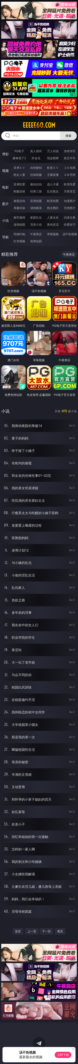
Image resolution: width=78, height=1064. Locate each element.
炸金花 (36, 158)
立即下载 (63, 1055)
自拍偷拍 (36, 168)
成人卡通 (53, 184)
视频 (5, 170)
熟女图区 (53, 208)
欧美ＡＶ (53, 168)
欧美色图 (53, 201)
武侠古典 (70, 217)
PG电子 (19, 151)
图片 (5, 204)
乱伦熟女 (53, 191)
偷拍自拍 (36, 184)
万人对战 (53, 151)
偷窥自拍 (19, 201)
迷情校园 (19, 224)
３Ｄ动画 (70, 168)
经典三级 (36, 191)
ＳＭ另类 (70, 175)
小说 (5, 220)
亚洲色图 (36, 201)
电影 (5, 187)
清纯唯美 (36, 208)
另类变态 (70, 191)
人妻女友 (53, 217)
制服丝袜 (19, 191)
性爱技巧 (70, 224)
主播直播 (53, 175)
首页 (18, 931)
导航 (5, 237)
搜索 (68, 136)
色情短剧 (36, 241)
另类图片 (70, 208)
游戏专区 (70, 151)
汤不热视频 (69, 234)
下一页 (46, 931)
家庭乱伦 (36, 217)
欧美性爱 (70, 184)
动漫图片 (70, 201)
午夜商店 (36, 234)
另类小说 (36, 224)
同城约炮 (19, 234)
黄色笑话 (53, 224)
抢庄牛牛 (70, 158)
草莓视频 (53, 234)
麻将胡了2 (19, 158)
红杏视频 (19, 241)
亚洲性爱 (19, 184)
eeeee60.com (39, 125)
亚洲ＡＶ (19, 168)
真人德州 (36, 151)
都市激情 (19, 217)
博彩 (5, 154)
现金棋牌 (53, 158)
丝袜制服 (36, 175)
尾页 (60, 931)
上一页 (31, 931)
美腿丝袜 (19, 208)
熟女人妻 (19, 175)
